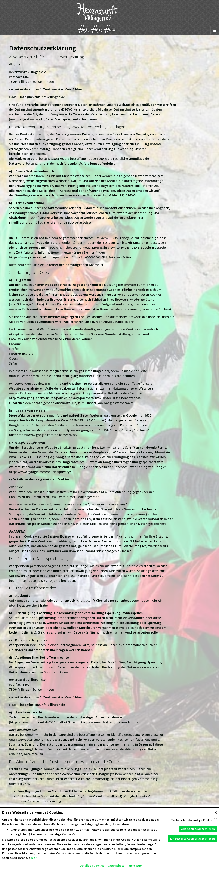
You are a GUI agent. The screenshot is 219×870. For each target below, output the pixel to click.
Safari (13, 363)
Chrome (15, 344)
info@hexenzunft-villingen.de (42, 97)
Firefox (14, 349)
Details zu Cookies (92, 865)
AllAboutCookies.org (118, 322)
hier (34, 858)
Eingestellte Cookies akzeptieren (192, 838)
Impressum (134, 865)
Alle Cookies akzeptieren (198, 829)
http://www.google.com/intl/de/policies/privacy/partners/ (51, 398)
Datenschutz (115, 865)
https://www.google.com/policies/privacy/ (47, 435)
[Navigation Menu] (214, 30)
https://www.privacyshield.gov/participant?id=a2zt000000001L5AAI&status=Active (70, 257)
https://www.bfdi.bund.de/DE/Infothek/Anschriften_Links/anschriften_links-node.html (74, 722)
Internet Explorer (22, 354)
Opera (13, 358)
